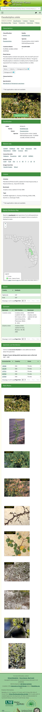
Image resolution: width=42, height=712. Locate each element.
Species (24, 39)
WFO (26, 150)
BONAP (5, 148)
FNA (18, 148)
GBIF (19, 156)
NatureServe (7, 150)
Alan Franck (31, 678)
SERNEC (31, 156)
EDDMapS (12, 148)
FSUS (22, 148)
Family (24, 33)
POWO (14, 150)
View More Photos (21, 115)
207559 (4, 374)
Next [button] (38, 301)
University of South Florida (18, 686)
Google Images (7, 167)
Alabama (6, 156)
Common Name (8, 46)
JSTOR (25, 156)
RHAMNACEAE (26, 35)
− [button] (5, 226)
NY (23, 161)
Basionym (6, 187)
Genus (5, 39)
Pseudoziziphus (7, 41)
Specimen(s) (7, 81)
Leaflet (9, 280)
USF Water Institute (26, 684)
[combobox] (21, 8)
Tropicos (20, 150)
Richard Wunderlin (13, 678)
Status (5, 66)
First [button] (28, 301)
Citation (25, 21)
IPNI (35, 148)
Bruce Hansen (23, 678)
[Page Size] (23, 301)
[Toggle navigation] (2, 12)
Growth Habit (26, 46)
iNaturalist (29, 148)
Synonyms (22, 23)
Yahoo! (16, 167)
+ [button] (5, 224)
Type (4, 193)
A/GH (4, 161)
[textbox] (20, 9)
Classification (17, 21)
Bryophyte (13, 156)
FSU (14, 161)
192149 (4, 369)
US (31, 161)
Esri (17, 280)
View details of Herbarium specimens (13, 83)
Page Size (18, 301)
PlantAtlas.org (35, 686)
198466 (4, 366)
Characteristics (7, 76)
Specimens (30, 23)
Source (15, 23)
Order (7, 126)
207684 (4, 376)
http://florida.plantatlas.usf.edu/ (18, 694)
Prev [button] (33, 301)
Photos (37, 23)
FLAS (9, 161)
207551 (4, 371)
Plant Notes (6, 54)
